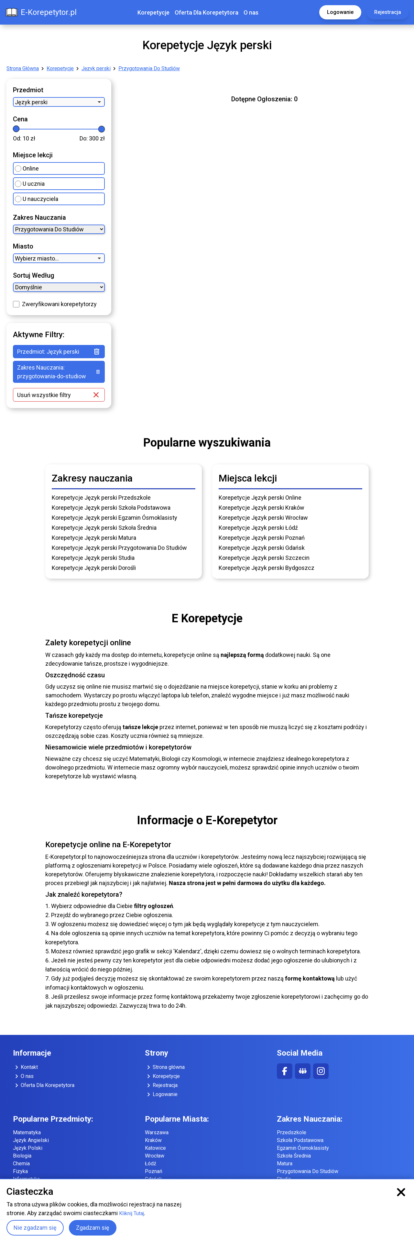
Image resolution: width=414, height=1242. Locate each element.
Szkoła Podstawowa (300, 1140)
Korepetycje (153, 12)
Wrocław (154, 1156)
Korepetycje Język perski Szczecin (264, 557)
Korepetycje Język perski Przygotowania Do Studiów (119, 547)
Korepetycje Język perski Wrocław (263, 517)
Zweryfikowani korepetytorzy (59, 304)
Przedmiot (28, 90)
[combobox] (59, 102)
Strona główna (165, 1067)
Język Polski (27, 1148)
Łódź (150, 1163)
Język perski (96, 68)
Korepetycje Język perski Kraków (261, 507)
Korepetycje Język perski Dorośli (94, 567)
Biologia (22, 1156)
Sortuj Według (33, 275)
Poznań (153, 1171)
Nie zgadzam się (35, 1227)
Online (27, 168)
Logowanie (340, 12)
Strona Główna (22, 68)
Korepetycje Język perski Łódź (258, 527)
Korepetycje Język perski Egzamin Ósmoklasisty (114, 517)
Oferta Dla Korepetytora (206, 12)
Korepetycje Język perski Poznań (262, 537)
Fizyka (20, 1171)
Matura (284, 1163)
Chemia (21, 1163)
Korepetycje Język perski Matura (94, 537)
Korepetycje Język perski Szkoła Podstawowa (111, 507)
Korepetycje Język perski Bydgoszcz (266, 567)
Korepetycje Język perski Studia (93, 557)
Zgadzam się (92, 1227)
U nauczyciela (36, 198)
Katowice (155, 1148)
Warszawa (157, 1132)
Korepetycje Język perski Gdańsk (262, 547)
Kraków (153, 1140)
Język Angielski (31, 1140)
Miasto (23, 246)
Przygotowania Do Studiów (149, 68)
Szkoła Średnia (294, 1156)
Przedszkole (291, 1132)
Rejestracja (387, 12)
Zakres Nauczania (39, 217)
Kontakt (25, 1067)
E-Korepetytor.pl (41, 12)
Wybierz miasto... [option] (37, 258)
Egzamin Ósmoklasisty (303, 1148)
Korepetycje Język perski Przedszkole (101, 497)
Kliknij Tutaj (131, 1213)
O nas (251, 12)
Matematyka (27, 1132)
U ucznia (30, 183)
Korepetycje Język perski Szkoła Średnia (104, 527)
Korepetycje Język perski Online (260, 497)
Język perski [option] (31, 102)
